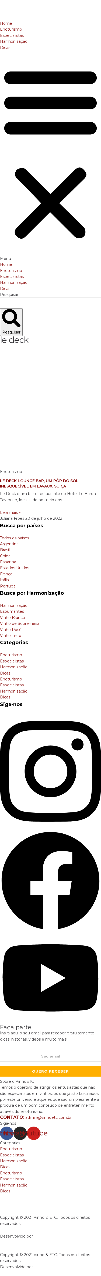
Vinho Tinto (10, 635)
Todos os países (14, 538)
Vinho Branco (12, 617)
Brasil (5, 549)
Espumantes (12, 611)
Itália (4, 580)
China (5, 556)
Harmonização (13, 41)
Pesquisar (9, 294)
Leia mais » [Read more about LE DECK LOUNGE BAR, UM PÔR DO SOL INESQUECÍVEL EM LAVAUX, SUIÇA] (10, 512)
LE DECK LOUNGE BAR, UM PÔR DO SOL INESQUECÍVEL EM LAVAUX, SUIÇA (39, 483)
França (6, 574)
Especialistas (12, 35)
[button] (50, 156)
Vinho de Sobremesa (19, 623)
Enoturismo (11, 29)
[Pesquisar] (11, 322)
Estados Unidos (14, 567)
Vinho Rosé (11, 629)
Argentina (9, 544)
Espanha (8, 562)
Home (6, 23)
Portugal (8, 586)
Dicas (5, 47)
